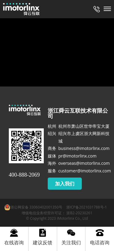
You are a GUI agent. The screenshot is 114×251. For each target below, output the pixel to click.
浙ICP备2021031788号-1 (86, 207)
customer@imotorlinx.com (84, 171)
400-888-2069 (24, 175)
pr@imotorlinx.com (77, 156)
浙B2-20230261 (79, 212)
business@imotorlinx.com (84, 148)
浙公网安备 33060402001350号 (33, 207)
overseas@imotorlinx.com (84, 163)
